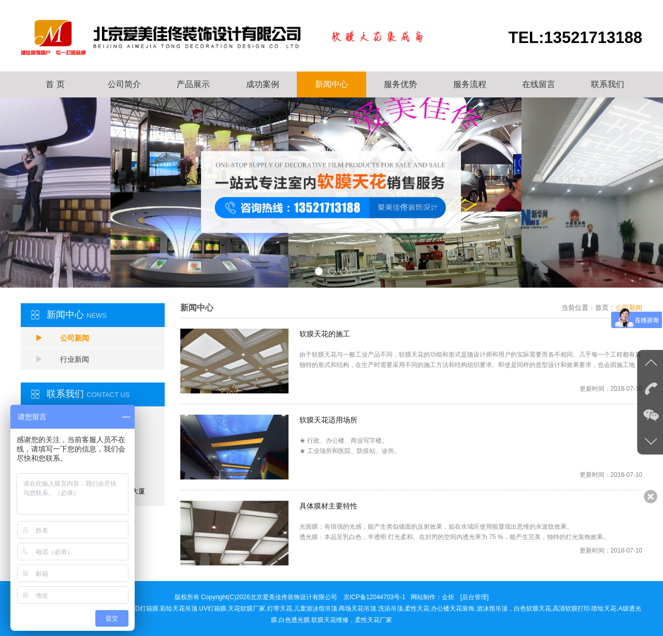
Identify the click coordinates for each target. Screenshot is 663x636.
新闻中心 (331, 84)
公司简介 (124, 84)
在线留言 (538, 84)
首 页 (55, 84)
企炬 (448, 597)
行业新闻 (62, 359)
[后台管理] (474, 597)
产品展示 (193, 84)
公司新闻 (62, 338)
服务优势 (400, 84)
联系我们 (607, 84)
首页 (602, 308)
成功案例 (262, 84)
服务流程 (469, 84)
